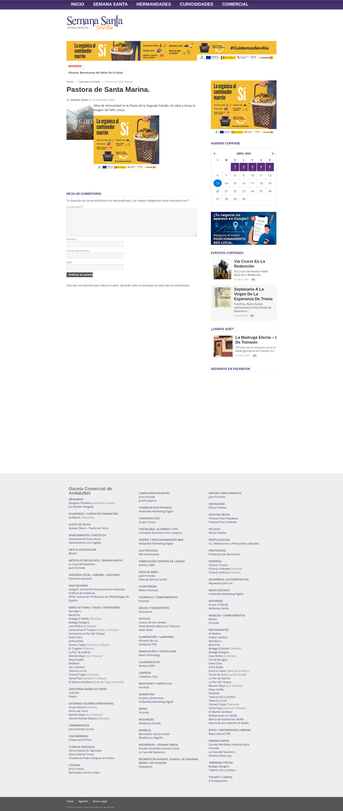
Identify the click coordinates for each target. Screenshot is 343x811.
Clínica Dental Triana (81, 754)
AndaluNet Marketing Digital (156, 511)
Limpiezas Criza (148, 676)
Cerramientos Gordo (81, 729)
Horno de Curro (78, 711)
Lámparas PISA (148, 644)
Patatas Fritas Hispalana (223, 518)
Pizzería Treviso (218, 565)
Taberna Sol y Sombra (222, 697)
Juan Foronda (77, 568)
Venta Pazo (75, 678)
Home (69, 81)
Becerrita (74, 615)
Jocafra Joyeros (148, 500)
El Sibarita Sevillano (80, 682)
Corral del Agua (218, 660)
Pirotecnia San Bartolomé (224, 554)
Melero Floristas (148, 590)
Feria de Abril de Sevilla (153, 579)
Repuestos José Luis (221, 583)
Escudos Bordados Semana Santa (159, 748)
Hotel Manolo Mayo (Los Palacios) (159, 626)
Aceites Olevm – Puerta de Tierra (88, 528)
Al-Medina (215, 633)
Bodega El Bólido (79, 619)
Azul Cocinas (76, 769)
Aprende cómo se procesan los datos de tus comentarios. (155, 291)
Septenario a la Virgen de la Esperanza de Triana (253, 294)
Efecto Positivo (218, 507)
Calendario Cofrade (89, 81)
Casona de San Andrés (152, 622)
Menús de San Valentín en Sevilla (229, 723)
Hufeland (74, 517)
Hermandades (153, 4)
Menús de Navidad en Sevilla (226, 719)
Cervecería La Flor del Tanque (87, 633)
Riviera (73, 696)
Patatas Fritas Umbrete (223, 522)
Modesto (74, 663)
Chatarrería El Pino (80, 740)
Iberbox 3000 (147, 565)
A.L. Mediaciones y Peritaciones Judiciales (234, 543)
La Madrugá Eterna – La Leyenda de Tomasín (266, 339)
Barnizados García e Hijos (84, 772)
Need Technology (149, 655)
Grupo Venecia (78, 707)
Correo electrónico (77, 256)
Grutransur (145, 612)
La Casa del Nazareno (82, 564)
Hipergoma (145, 766)
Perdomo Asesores (80, 578)
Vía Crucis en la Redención (249, 263)
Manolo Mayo (77, 656)
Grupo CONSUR (218, 605)
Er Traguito (75, 648)
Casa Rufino (76, 626)
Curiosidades (196, 4)
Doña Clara (75, 637)
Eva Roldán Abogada (81, 507)
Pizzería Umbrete (219, 569)
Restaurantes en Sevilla (223, 715)
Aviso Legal (100, 801)
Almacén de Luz (148, 640)
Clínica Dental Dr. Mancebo (85, 750)
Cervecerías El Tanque (82, 630)
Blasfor (73, 553)
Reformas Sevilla (219, 608)
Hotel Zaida (146, 630)
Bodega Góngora (79, 622)
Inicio (77, 4)
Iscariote (74, 693)
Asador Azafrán (218, 637)
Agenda (83, 801)
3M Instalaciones (149, 554)
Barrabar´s (75, 611)
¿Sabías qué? (222, 329)
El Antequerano (218, 781)
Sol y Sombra (77, 667)
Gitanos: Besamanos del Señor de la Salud (95, 72)
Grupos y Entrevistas (151, 698)
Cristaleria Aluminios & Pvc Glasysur (160, 533)
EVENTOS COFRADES (227, 253)
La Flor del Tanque (220, 682)
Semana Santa (110, 4)
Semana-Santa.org (220, 756)
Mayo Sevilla (76, 660)
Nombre (71, 244)
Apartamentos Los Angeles (85, 543)
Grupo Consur (147, 522)
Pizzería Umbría (218, 572)
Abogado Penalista (80, 503)
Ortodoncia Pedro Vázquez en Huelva (91, 758)
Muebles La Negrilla (151, 738)
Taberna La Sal (78, 671)
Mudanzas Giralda (150, 723)
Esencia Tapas (77, 645)
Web (69, 268)
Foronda (144, 601)
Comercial (235, 4)
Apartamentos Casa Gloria (85, 539)
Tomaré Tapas (77, 674)
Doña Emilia (76, 641)
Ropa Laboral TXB (219, 734)
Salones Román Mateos (83, 718)
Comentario (74, 207)
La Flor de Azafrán (80, 652)
